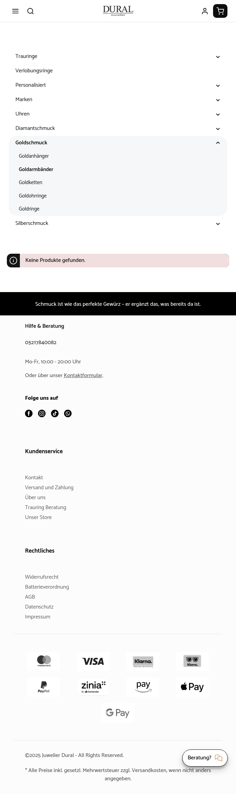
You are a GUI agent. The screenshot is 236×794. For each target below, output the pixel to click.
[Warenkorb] (220, 11)
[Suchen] (30, 11)
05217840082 (42, 343)
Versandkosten (161, 770)
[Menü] (15, 11)
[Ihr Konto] (205, 11)
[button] (218, 56)
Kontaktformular (85, 376)
